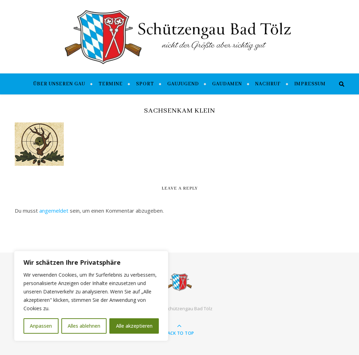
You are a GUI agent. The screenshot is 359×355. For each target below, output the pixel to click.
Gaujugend (183, 84)
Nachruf (268, 84)
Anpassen (41, 325)
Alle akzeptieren (134, 325)
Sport (145, 84)
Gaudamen (227, 84)
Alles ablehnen (84, 325)
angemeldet (53, 210)
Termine (111, 84)
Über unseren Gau (59, 84)
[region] (91, 296)
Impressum (310, 84)
